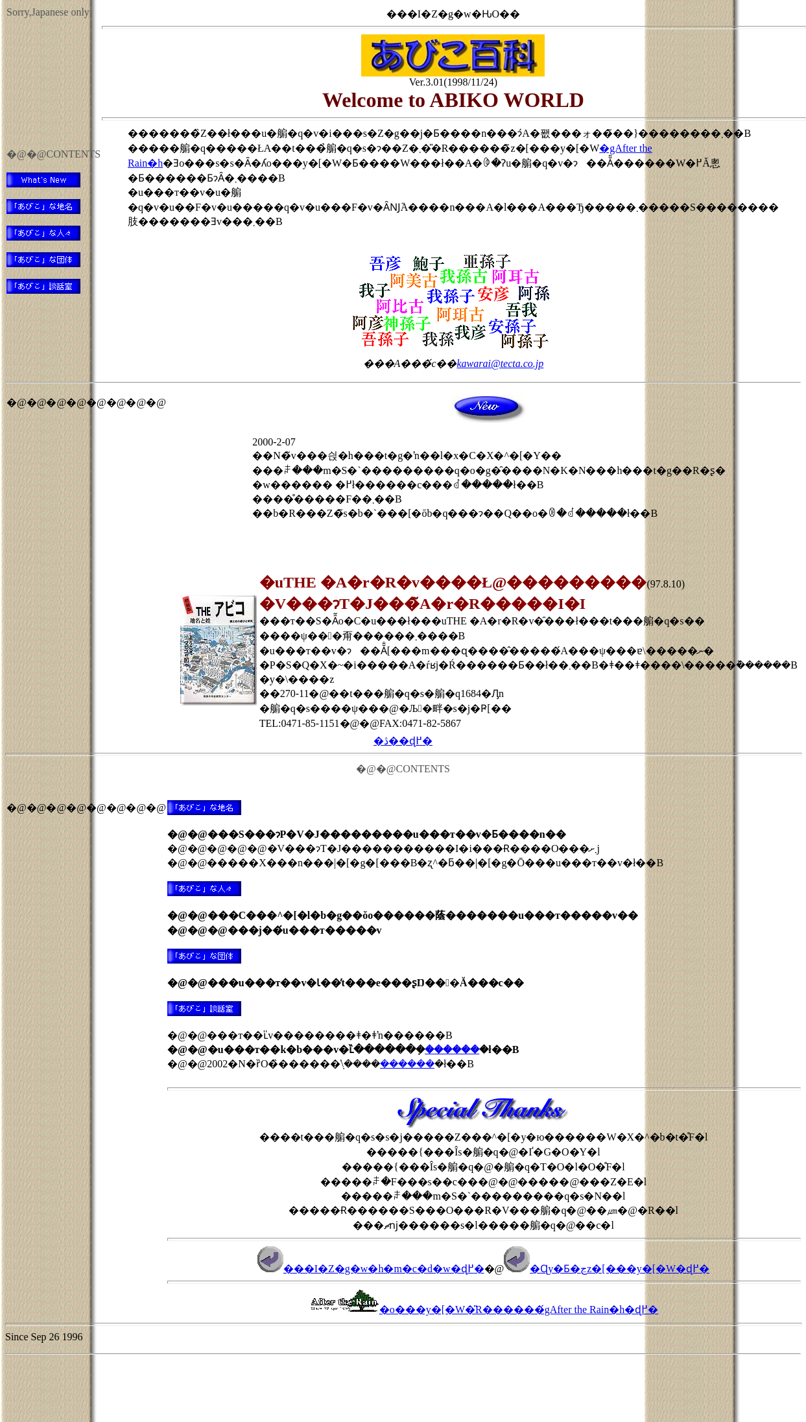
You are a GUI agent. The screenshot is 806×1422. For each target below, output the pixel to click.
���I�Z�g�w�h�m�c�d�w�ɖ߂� (370, 1268)
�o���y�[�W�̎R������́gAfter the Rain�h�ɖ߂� (484, 1309)
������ (452, 1049)
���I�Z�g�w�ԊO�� (453, 13)
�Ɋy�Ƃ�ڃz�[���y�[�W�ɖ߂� (606, 1268)
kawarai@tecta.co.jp (499, 363)
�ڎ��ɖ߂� (403, 740)
